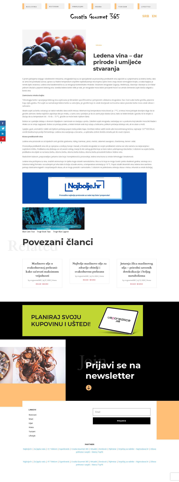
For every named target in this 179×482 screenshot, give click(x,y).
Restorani (32, 415)
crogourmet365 (35, 280)
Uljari (31, 423)
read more (42, 284)
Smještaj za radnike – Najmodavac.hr (133, 449)
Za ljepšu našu (39, 449)
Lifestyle (32, 436)
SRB (145, 16)
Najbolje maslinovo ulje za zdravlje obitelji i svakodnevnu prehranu (89, 268)
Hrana (99, 45)
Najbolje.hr (27, 449)
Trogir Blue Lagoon (61, 231)
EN (154, 16)
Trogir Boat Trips (44, 231)
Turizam (32, 431)
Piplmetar (112, 449)
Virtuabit (93, 449)
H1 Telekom (52, 449)
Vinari (31, 419)
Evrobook (103, 449)
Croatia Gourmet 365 (79, 449)
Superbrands (64, 449)
